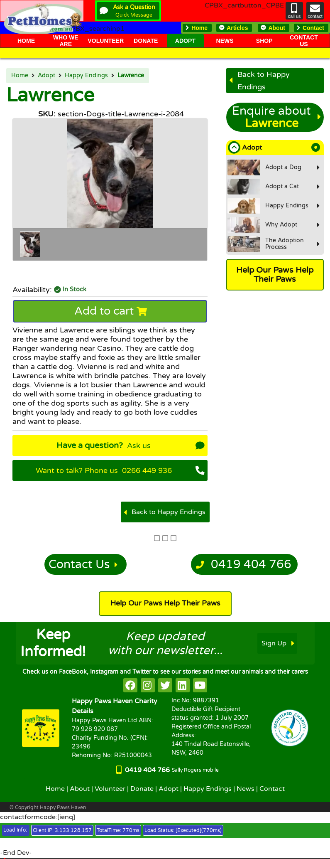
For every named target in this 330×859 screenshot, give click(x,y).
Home (19, 75)
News (245, 789)
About (80, 789)
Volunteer (110, 789)
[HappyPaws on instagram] (148, 685)
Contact (272, 789)
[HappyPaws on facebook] (130, 685)
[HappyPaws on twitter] (165, 685)
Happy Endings (86, 75)
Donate (142, 789)
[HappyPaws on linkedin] (183, 685)
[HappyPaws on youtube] (200, 685)
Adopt (46, 75)
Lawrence (130, 75)
